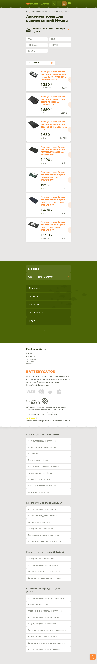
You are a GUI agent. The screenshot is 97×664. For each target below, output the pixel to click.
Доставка (34, 288)
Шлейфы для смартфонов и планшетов (46, 643)
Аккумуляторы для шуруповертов (44, 649)
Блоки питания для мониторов (42, 636)
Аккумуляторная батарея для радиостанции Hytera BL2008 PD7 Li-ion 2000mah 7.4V (54, 126)
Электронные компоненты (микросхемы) (47, 630)
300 (30, 39)
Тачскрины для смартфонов (41, 559)
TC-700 (54, 45)
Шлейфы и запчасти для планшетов (44, 541)
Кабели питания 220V (38, 604)
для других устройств (43, 590)
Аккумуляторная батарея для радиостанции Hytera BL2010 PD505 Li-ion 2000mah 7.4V (53, 101)
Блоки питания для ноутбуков (42, 447)
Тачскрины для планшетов (40, 529)
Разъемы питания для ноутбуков (43, 466)
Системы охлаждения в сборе (42, 486)
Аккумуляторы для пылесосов (42, 624)
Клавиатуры (33, 454)
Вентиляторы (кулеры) (38, 492)
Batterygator (46, 371)
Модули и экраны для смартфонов (44, 571)
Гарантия (34, 305)
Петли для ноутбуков (38, 460)
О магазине (36, 313)
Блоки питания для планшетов (42, 516)
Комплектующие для (43, 434)
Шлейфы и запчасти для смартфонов (45, 578)
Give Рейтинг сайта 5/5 (36, 418)
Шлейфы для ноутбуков (39, 479)
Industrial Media (37, 401)
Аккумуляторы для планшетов (42, 509)
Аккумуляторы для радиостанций (43, 617)
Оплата (33, 296)
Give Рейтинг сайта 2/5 (29, 418)
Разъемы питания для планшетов (43, 535)
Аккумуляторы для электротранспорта (46, 598)
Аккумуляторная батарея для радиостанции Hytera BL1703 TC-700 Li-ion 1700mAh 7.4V (53, 226)
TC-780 (31, 51)
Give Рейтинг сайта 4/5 (34, 418)
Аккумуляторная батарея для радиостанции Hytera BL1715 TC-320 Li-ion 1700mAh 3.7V (53, 176)
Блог (32, 321)
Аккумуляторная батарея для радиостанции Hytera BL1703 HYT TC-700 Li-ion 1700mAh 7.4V (53, 201)
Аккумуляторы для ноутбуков (42, 441)
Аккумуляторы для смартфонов (43, 565)
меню (69, 3)
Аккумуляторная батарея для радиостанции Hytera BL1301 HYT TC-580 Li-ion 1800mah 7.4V (53, 151)
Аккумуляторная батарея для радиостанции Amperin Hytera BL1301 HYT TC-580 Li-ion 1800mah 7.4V (54, 75)
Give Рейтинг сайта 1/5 (27, 418)
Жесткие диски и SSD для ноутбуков (45, 611)
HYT (53, 39)
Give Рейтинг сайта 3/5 (32, 418)
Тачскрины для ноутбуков (40, 473)
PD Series (33, 45)
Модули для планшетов (39, 522)
